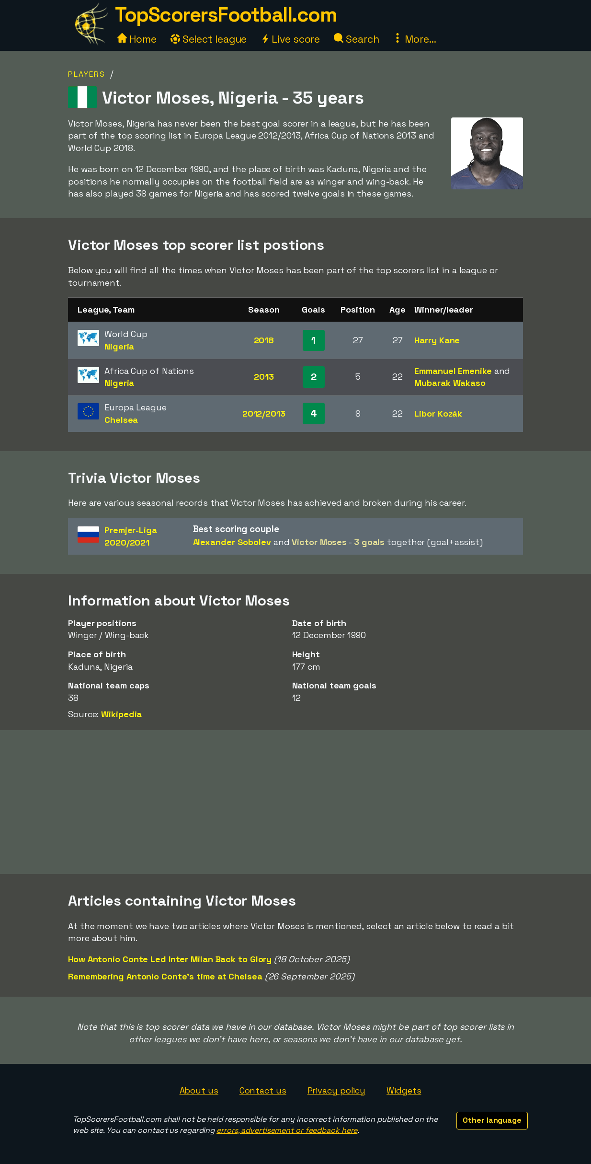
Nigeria (119, 346)
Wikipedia (121, 714)
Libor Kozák (438, 413)
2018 (264, 340)
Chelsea (121, 419)
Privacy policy (336, 1090)
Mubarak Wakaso (450, 382)
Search (356, 39)
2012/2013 (263, 413)
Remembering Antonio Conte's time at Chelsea (165, 976)
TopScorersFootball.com (225, 14)
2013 (264, 376)
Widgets (403, 1090)
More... (414, 39)
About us (199, 1090)
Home (137, 39)
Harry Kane (437, 340)
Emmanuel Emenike (452, 370)
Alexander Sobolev (232, 541)
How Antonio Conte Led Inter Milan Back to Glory (170, 959)
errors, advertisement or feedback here (286, 1130)
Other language (492, 1120)
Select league (208, 39)
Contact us (262, 1090)
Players (86, 74)
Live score (290, 39)
